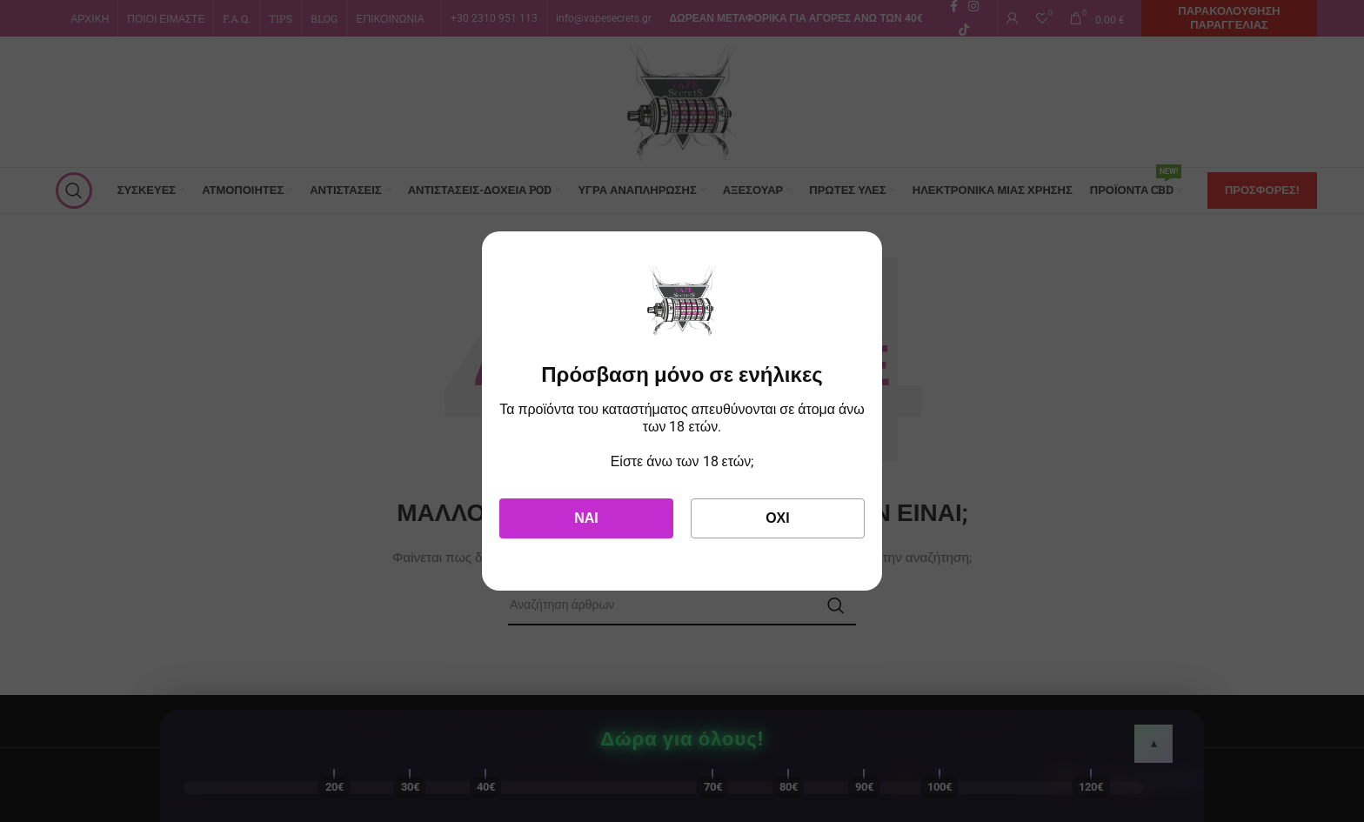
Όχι (778, 518)
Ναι (586, 518)
